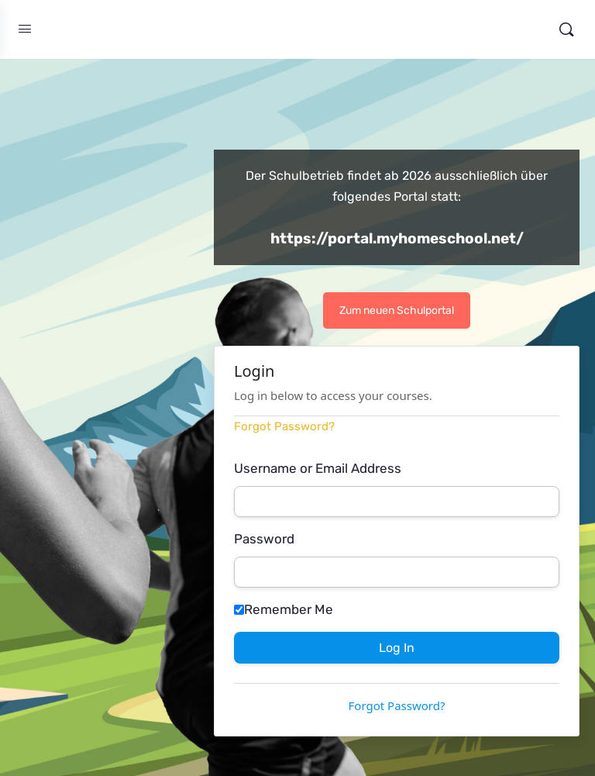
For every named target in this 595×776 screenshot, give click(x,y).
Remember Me (283, 609)
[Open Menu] (24, 29)
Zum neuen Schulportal (396, 310)
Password (264, 539)
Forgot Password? (284, 426)
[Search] (566, 29)
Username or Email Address (317, 468)
